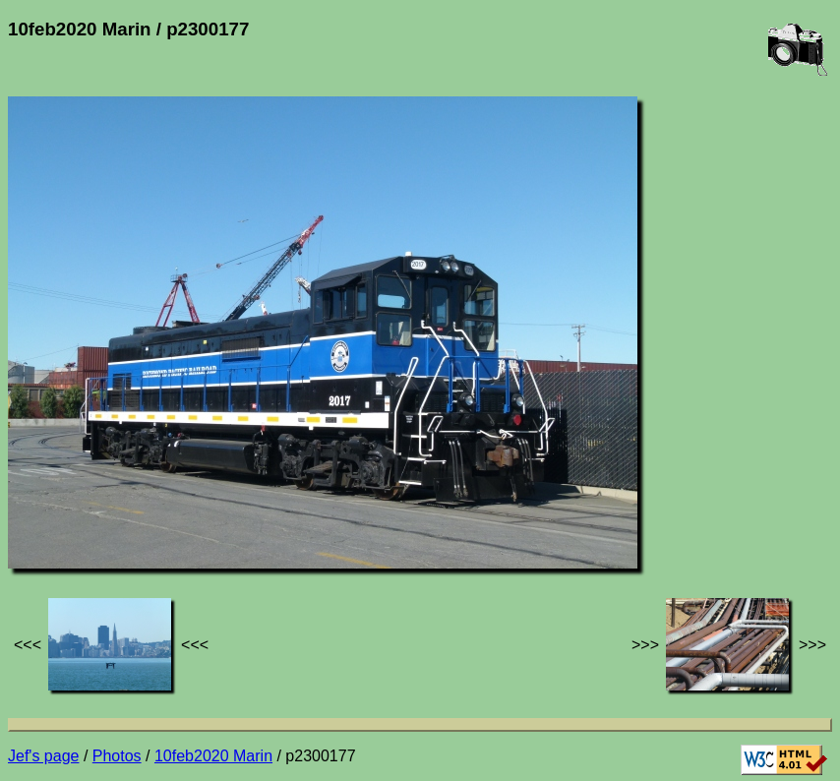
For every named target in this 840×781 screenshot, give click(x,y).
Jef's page (43, 756)
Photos (117, 756)
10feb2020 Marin (213, 756)
